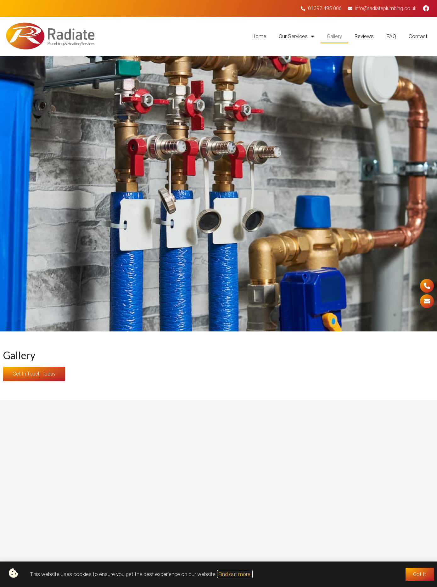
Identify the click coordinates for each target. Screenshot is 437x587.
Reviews (364, 36)
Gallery (334, 36)
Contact (418, 36)
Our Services (296, 36)
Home (258, 36)
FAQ (391, 36)
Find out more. (235, 574)
